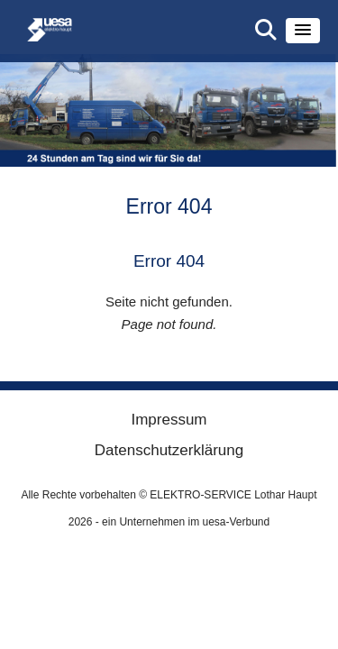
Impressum (168, 419)
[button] (303, 30)
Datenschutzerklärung (169, 450)
